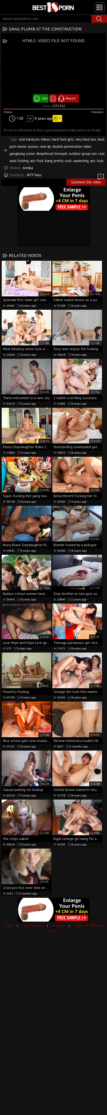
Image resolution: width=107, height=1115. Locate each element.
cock (68, 160)
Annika (28, 168)
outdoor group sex (83, 153)
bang (49, 160)
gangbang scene (22, 153)
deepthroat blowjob (51, 153)
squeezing (81, 160)
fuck (100, 160)
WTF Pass (34, 175)
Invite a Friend (32, 925)
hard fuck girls (63, 139)
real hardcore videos (34, 139)
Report (70, 98)
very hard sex (85, 139)
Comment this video (88, 181)
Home (8, 925)
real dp (45, 146)
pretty (58, 160)
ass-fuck (36, 160)
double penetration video (71, 146)
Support (58, 925)
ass (92, 160)
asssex (33, 146)
